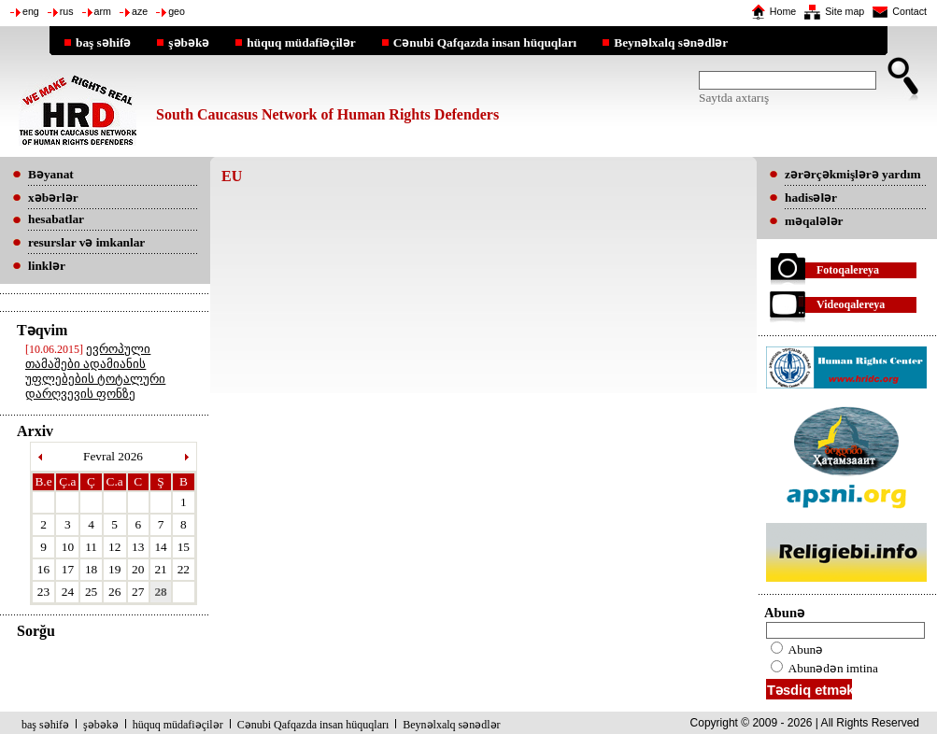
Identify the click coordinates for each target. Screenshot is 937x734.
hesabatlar (56, 219)
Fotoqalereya (847, 269)
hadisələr (811, 198)
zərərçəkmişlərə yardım (852, 174)
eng (30, 11)
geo (176, 11)
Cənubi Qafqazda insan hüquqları (485, 42)
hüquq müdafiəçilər (301, 42)
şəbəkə (188, 42)
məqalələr (814, 221)
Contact (909, 11)
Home (783, 11)
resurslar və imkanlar (86, 242)
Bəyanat (51, 174)
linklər (46, 266)
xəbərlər (53, 198)
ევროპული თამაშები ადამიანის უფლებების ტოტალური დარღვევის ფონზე (95, 371)
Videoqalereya (850, 304)
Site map (844, 11)
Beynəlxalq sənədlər (671, 42)
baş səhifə (103, 42)
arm (102, 11)
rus (67, 11)
